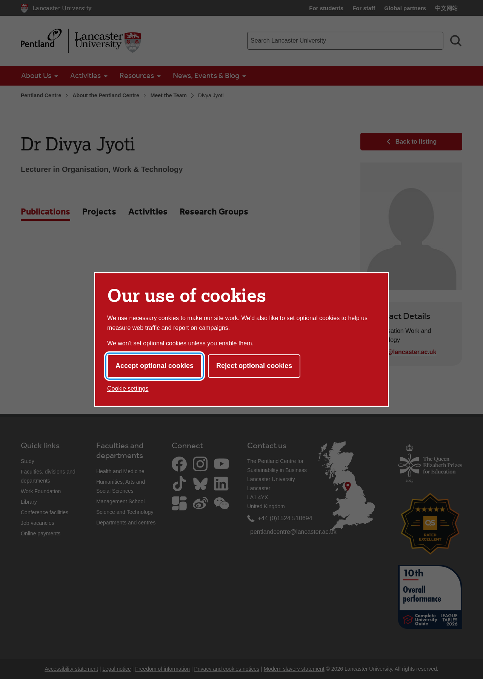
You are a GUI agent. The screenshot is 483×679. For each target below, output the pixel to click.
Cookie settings (127, 388)
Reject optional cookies (254, 365)
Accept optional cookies (154, 365)
